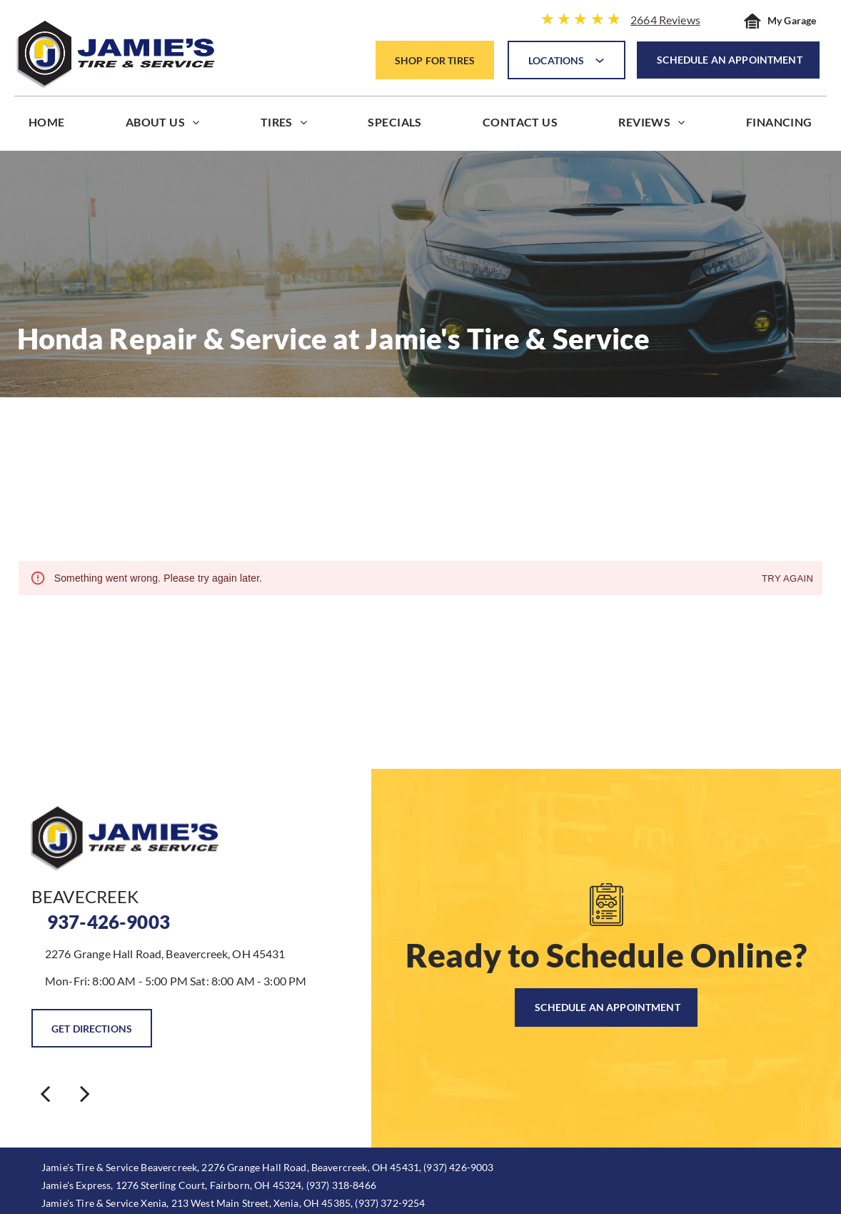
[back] (45, 1093)
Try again (787, 579)
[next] (85, 1093)
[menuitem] (47, 125)
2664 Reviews (665, 19)
